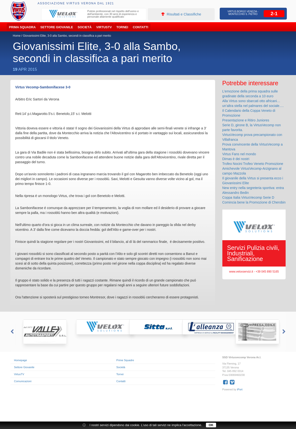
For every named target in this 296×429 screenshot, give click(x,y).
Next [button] (284, 331)
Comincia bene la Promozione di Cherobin (254, 202)
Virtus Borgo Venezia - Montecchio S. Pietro (242, 12)
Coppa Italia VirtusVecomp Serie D (248, 197)
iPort (240, 389)
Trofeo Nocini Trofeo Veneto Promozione (252, 164)
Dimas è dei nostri (235, 159)
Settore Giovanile (56, 27)
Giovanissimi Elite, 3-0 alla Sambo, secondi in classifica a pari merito (67, 35)
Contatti (140, 27)
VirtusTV (104, 27)
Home (17, 35)
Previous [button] (11, 331)
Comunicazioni (22, 381)
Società (85, 27)
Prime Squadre (125, 360)
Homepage (20, 360)
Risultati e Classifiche (181, 14)
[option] (94, 14)
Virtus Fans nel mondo (239, 154)
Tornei (122, 27)
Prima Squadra (22, 27)
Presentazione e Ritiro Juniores (245, 120)
